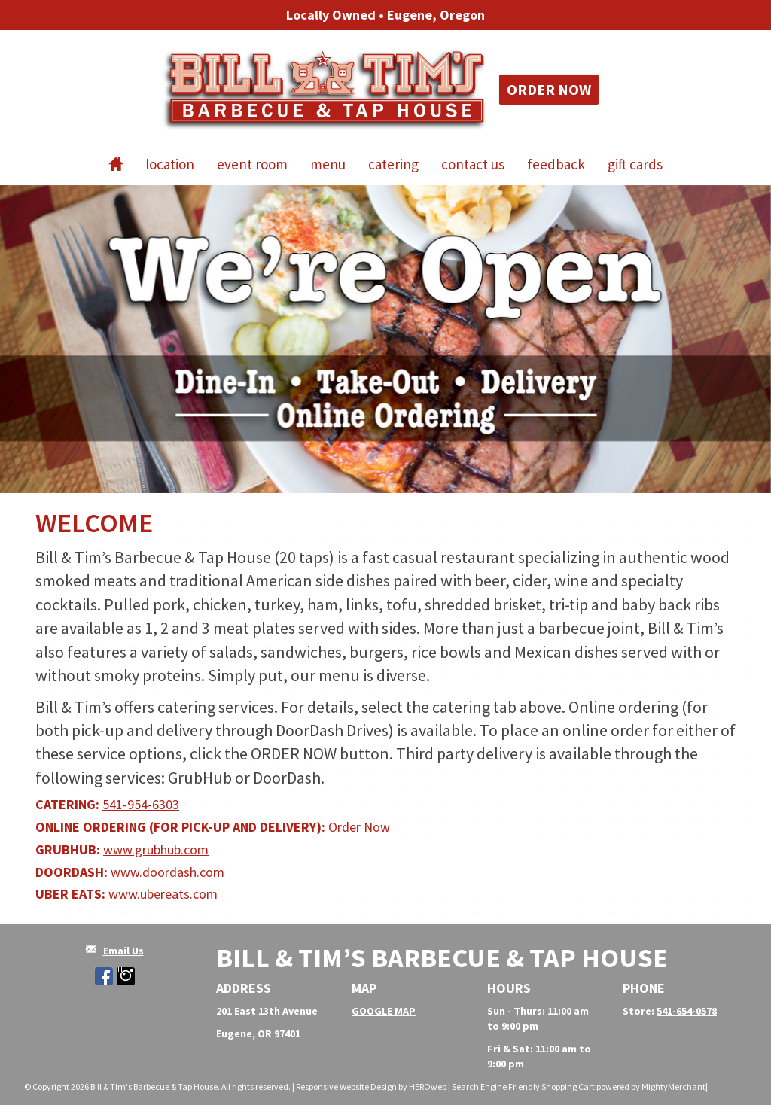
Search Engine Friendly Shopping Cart (523, 1086)
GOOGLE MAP (384, 1011)
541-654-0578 (687, 1011)
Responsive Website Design (346, 1086)
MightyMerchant (673, 1086)
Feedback (556, 164)
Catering (393, 164)
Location (169, 164)
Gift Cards (635, 164)
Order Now (549, 89)
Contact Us (472, 164)
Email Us (123, 950)
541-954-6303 (140, 804)
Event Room (252, 164)
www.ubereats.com (163, 894)
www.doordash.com (167, 872)
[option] (385, 339)
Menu (328, 164)
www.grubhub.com (156, 849)
